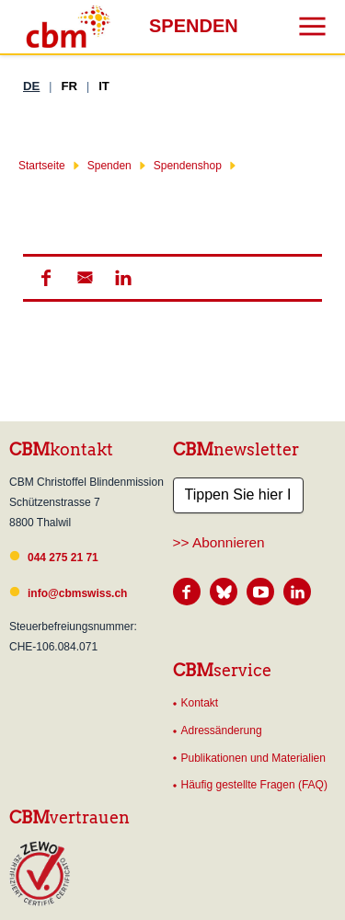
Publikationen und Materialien (253, 758)
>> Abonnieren (219, 542)
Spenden (109, 165)
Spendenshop (188, 165)
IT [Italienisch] (103, 86)
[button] (45, 277)
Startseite (41, 165)
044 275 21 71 (63, 557)
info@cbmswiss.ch (77, 593)
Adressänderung (221, 730)
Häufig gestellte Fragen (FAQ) (254, 784)
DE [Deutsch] (31, 86)
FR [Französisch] (69, 86)
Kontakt (200, 702)
